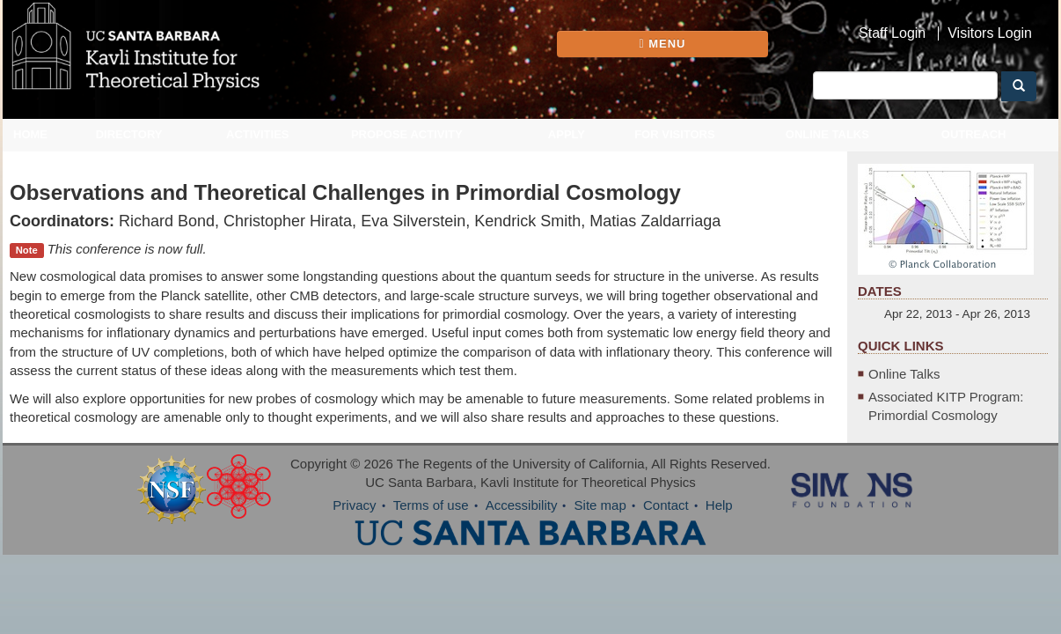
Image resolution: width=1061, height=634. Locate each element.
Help (719, 505)
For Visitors (674, 134)
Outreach (973, 134)
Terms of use (431, 505)
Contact (666, 505)
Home (30, 134)
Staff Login (892, 33)
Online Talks (827, 134)
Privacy (354, 505)
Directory (129, 134)
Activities (257, 134)
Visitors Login (990, 33)
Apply (566, 134)
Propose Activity (407, 134)
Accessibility (522, 505)
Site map (600, 505)
